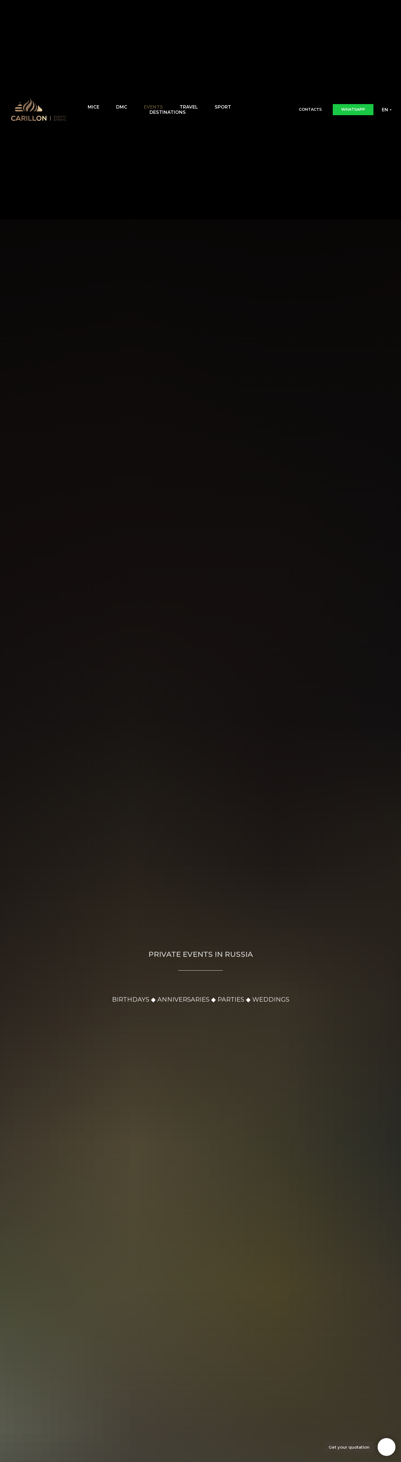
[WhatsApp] (276, 109)
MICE (93, 107)
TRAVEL (189, 107)
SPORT (223, 107)
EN (385, 109)
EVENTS (153, 107)
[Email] (264, 109)
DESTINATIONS (168, 112)
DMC (121, 107)
